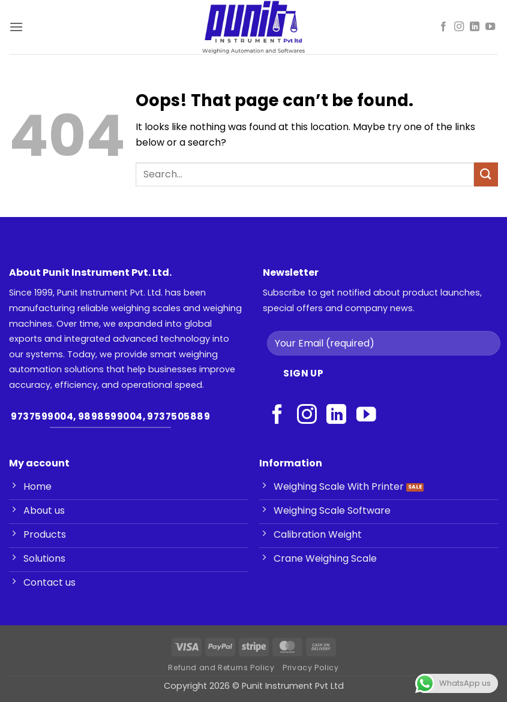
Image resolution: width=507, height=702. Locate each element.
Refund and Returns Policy (221, 667)
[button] (16, 26)
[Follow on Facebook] (443, 27)
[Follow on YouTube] (490, 27)
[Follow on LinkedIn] (474, 27)
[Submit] (486, 174)
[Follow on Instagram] (459, 27)
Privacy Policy (311, 667)
